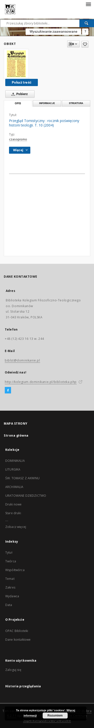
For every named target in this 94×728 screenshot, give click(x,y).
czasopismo (18, 139)
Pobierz (18, 94)
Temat (10, 579)
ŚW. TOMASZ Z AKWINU (22, 478)
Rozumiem (55, 715)
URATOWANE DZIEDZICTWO (25, 495)
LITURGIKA (12, 469)
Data (8, 605)
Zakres (10, 587)
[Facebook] (8, 390)
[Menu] (88, 4)
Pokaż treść (21, 82)
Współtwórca (15, 570)
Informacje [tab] (47, 103)
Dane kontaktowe (18, 639)
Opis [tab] (18, 103)
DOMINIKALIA (15, 461)
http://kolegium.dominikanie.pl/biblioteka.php (41, 382)
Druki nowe (13, 504)
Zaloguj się (13, 670)
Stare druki (13, 513)
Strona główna (16, 435)
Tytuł (8, 552)
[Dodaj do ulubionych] (84, 44)
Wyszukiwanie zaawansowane (53, 31)
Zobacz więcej (15, 527)
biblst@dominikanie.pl (22, 360)
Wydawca (12, 596)
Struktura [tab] (76, 103)
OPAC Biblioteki (16, 631)
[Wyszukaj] (86, 23)
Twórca (10, 561)
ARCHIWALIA (14, 487)
